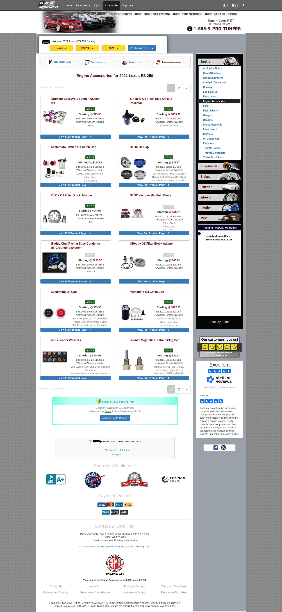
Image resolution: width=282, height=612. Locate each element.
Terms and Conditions (174, 586)
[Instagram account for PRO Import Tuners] (223, 447)
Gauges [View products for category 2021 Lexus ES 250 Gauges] (207, 115)
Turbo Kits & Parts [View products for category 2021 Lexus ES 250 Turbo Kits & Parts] (213, 157)
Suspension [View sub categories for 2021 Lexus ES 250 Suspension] (209, 166)
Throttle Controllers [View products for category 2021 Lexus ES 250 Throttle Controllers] (214, 152)
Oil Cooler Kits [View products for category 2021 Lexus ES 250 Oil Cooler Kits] (211, 138)
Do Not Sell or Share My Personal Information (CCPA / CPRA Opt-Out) (114, 546)
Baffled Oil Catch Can (73, 147)
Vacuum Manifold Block (150, 195)
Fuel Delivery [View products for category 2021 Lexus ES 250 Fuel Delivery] (210, 110)
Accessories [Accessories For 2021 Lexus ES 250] (112, 5)
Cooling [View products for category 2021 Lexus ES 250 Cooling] (207, 87)
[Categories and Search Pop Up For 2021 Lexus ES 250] (243, 5)
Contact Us (56, 586)
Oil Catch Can (147, 291)
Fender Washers (66, 340)
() (235, 6)
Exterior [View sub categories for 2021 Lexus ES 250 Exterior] (206, 187)
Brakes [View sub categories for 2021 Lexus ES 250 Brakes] (205, 176)
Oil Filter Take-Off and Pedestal (151, 100)
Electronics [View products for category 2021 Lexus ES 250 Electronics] (209, 96)
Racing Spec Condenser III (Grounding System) (76, 245)
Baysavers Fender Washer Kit (75, 100)
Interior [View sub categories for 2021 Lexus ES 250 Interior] (206, 207)
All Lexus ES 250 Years (117, 450)
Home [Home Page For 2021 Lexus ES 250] (68, 5)
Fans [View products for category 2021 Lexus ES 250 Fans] (206, 105)
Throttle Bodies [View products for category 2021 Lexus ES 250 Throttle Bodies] (212, 148)
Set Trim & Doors (142, 48)
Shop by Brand (219, 322)
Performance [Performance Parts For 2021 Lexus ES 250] (83, 5)
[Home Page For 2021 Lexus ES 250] (49, 4)
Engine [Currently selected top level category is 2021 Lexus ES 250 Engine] (205, 61)
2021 (114, 48)
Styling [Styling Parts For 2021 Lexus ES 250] (97, 5)
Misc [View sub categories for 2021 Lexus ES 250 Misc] (204, 218)
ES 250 (87, 48)
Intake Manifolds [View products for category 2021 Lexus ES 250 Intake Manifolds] (212, 124)
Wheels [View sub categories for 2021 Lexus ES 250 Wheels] (206, 197)
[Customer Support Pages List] (127, 5)
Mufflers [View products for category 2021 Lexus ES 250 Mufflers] (208, 134)
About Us (95, 586)
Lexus (61, 48)
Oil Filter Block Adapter (71, 195)
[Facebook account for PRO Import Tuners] (215, 447)
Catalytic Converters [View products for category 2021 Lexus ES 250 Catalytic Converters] (214, 82)
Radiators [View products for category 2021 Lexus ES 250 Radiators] (208, 143)
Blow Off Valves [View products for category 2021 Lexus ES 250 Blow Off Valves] (212, 73)
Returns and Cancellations (95, 592)
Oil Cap (139, 147)
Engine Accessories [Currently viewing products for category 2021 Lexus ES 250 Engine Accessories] (214, 101)
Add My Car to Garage (114, 418)
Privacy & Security (134, 586)
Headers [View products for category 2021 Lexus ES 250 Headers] (208, 120)
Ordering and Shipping (56, 592)
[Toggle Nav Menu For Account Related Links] (225, 5)
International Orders (134, 592)
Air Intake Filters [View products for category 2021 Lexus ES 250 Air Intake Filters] (212, 68)
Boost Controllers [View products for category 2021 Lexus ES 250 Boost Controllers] (213, 77)
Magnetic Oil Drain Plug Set (154, 340)
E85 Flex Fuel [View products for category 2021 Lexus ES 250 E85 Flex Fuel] (210, 91)
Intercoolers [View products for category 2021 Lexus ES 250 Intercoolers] (210, 129)
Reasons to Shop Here (174, 592)
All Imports (117, 454)
